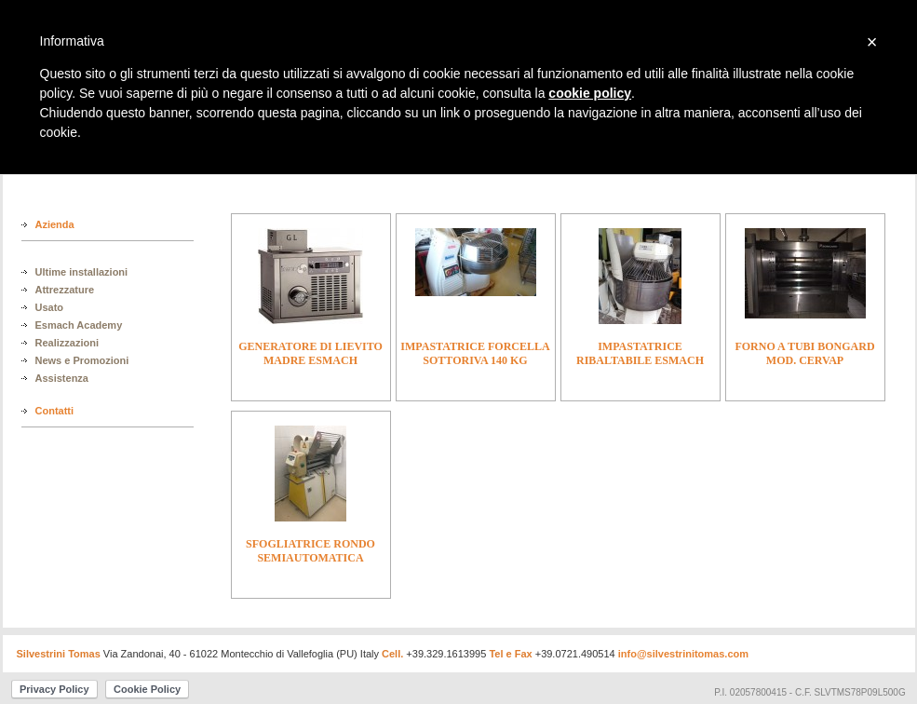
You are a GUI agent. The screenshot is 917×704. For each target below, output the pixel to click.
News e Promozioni (82, 360)
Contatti (54, 410)
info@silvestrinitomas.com (683, 653)
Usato (49, 307)
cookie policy (589, 93)
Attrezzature (65, 289)
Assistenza (61, 378)
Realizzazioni (67, 342)
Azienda (54, 224)
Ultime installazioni (81, 272)
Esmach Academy (79, 325)
